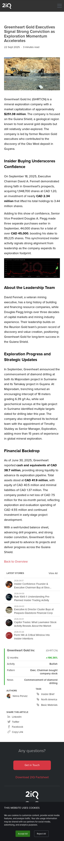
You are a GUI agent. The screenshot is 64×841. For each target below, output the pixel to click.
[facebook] (15, 727)
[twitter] (13, 722)
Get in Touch (32, 765)
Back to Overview (16, 561)
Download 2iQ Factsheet (32, 777)
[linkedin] (14, 717)
